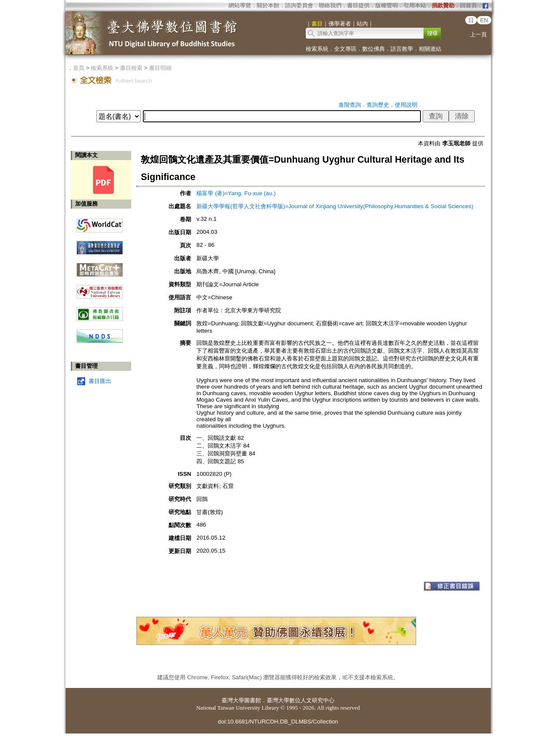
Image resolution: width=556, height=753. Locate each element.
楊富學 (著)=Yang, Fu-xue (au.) (236, 193)
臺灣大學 (233, 700)
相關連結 (430, 49)
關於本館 (268, 5)
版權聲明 (386, 5)
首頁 (78, 68)
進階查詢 (349, 104)
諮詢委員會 (299, 5)
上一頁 (478, 34)
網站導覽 (239, 5)
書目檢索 (131, 68)
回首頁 (468, 5)
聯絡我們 (330, 5)
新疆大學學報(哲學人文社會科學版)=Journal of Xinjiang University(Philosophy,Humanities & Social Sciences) (334, 206)
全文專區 (345, 49)
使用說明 (406, 104)
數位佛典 (373, 49)
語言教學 (402, 49)
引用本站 (415, 5)
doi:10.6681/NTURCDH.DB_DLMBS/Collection (278, 721)
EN (484, 20)
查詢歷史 (378, 104)
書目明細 (160, 68)
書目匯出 (100, 381)
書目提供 (358, 5)
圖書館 (252, 700)
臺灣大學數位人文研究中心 (300, 700)
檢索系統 (317, 49)
